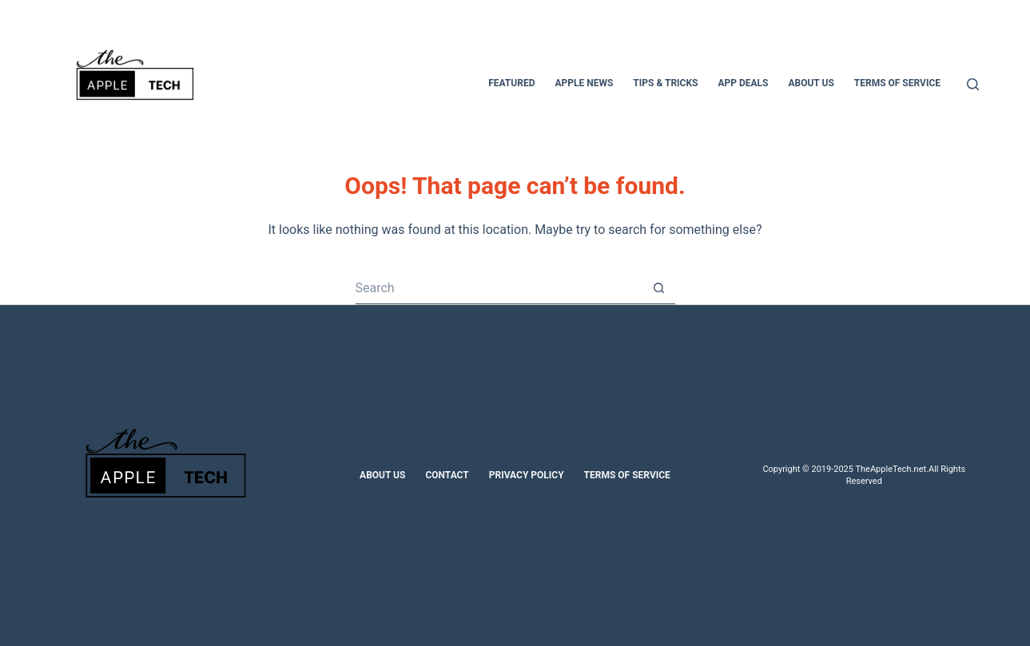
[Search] (973, 84)
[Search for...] (499, 288)
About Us (382, 475)
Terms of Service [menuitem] (897, 83)
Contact (446, 475)
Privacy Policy (526, 475)
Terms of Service (627, 475)
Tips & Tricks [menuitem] (665, 83)
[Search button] (659, 288)
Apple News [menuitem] (584, 83)
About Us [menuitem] (810, 83)
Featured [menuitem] (511, 83)
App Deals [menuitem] (743, 83)
